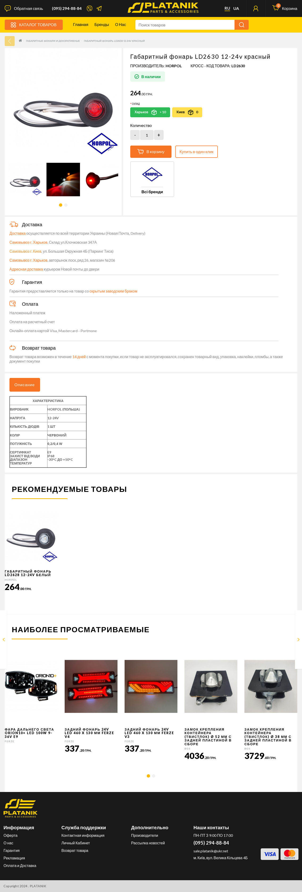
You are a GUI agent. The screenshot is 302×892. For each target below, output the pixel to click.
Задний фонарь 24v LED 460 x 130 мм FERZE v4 (89, 733)
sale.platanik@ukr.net (210, 851)
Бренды (101, 24)
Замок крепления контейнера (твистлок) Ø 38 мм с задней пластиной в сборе (268, 736)
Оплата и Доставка (20, 865)
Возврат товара (74, 850)
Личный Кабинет (75, 843)
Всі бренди (152, 191)
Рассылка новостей (148, 843)
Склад (136, 103)
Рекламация (14, 858)
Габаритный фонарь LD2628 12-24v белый (28, 573)
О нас (120, 24)
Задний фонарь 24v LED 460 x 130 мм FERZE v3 (149, 733)
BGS (187, 748)
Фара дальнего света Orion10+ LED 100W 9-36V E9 (29, 733)
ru (227, 8)
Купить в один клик (197, 151)
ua (236, 8)
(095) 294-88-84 (67, 8)
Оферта (10, 835)
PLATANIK (38, 886)
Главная (80, 24)
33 (10, 41)
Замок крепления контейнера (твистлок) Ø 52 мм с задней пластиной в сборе (208, 736)
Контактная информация (82, 835)
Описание (24, 384)
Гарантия (12, 850)
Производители (144, 835)
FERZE (9, 741)
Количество (141, 125)
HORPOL (174, 65)
